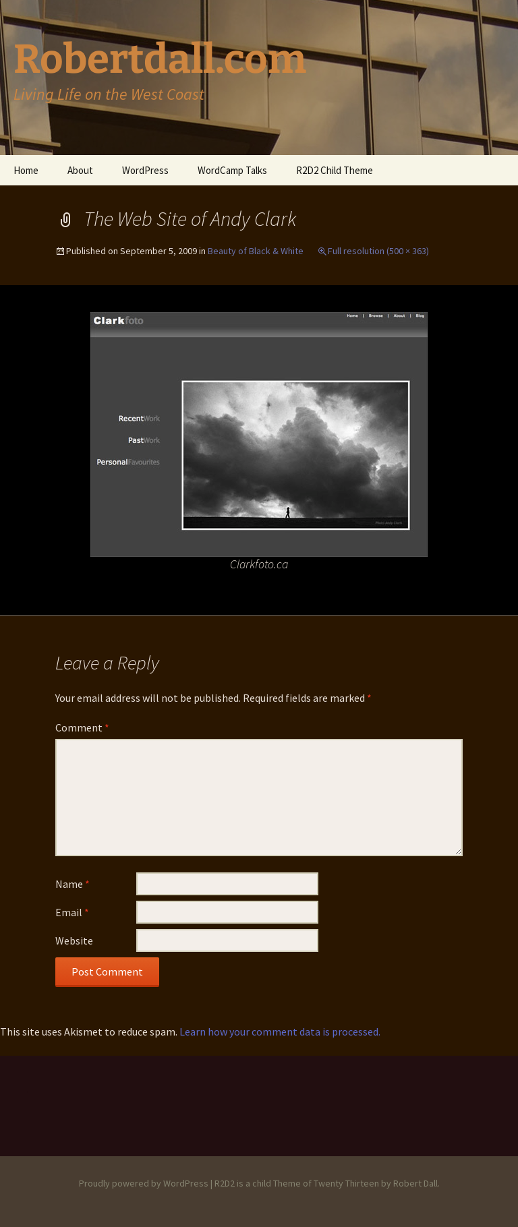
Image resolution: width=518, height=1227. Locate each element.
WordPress (145, 170)
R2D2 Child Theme (334, 170)
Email (72, 912)
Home (25, 170)
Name (72, 884)
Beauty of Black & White (256, 251)
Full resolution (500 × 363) (378, 251)
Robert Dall (415, 1183)
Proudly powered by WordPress (143, 1183)
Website (74, 940)
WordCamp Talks (232, 170)
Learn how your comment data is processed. (279, 1031)
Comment (82, 727)
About (80, 170)
